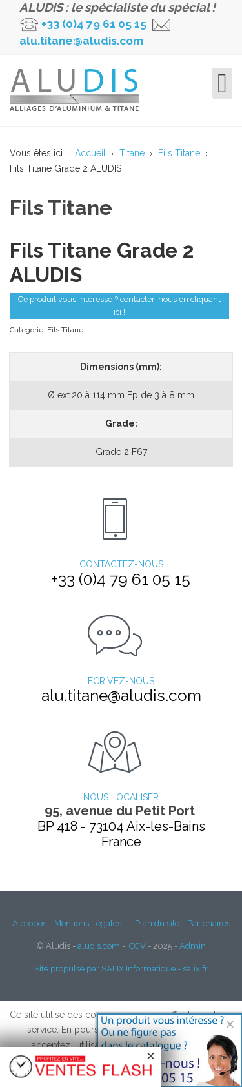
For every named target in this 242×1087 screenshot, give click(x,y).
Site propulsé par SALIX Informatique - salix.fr (121, 968)
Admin (192, 946)
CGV (137, 946)
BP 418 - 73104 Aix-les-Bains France (121, 833)
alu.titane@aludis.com (81, 40)
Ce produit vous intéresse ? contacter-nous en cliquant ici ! (119, 305)
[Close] (230, 1024)
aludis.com (98, 946)
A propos (29, 923)
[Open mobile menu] (222, 83)
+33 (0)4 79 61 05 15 (93, 23)
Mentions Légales (87, 923)
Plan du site (157, 923)
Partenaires (208, 923)
